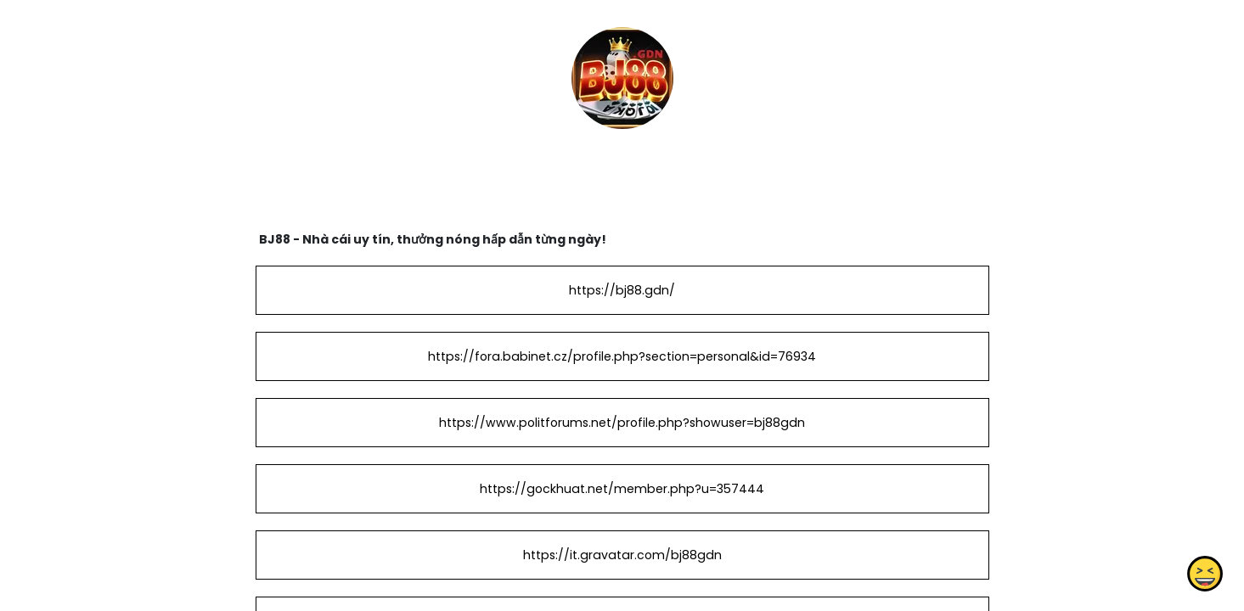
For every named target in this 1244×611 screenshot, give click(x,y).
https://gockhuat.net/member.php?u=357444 (622, 488)
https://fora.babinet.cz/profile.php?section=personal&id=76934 (622, 356)
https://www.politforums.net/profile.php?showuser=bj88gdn (622, 422)
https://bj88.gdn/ (622, 290)
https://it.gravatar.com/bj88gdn (621, 555)
